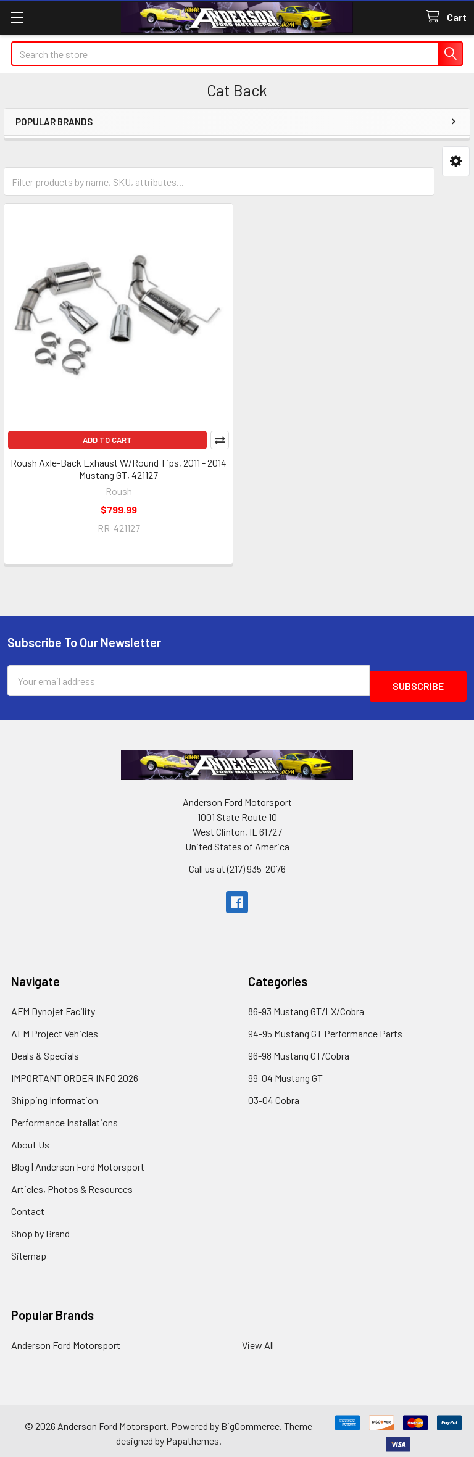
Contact (27, 1205)
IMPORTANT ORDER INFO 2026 (74, 1072)
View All (258, 1339)
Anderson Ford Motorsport (65, 1339)
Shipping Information (54, 1094)
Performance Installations (64, 1117)
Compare (219, 440)
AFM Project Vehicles (54, 1028)
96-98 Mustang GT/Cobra (298, 1050)
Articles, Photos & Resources (72, 1183)
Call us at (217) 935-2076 (237, 863)
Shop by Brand (40, 1228)
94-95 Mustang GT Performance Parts (325, 1028)
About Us (30, 1139)
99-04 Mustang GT (285, 1072)
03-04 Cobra (273, 1094)
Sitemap (28, 1250)
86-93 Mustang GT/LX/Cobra (306, 1005)
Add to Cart (107, 440)
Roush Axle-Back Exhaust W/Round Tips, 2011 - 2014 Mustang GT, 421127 (118, 469)
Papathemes (192, 1435)
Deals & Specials (45, 1050)
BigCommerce (250, 1420)
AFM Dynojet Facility (53, 1005)
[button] (456, 161)
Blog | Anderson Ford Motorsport (77, 1161)
